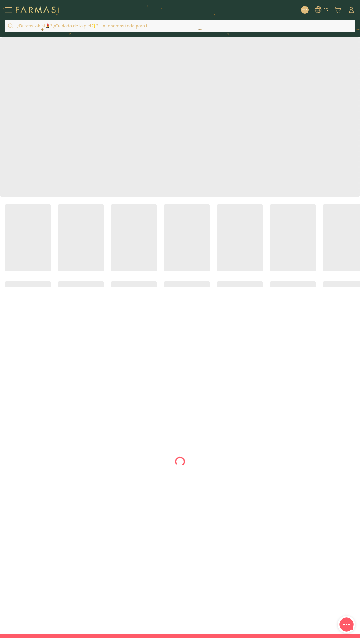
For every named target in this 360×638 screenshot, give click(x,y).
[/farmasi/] (37, 10)
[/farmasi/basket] (338, 10)
